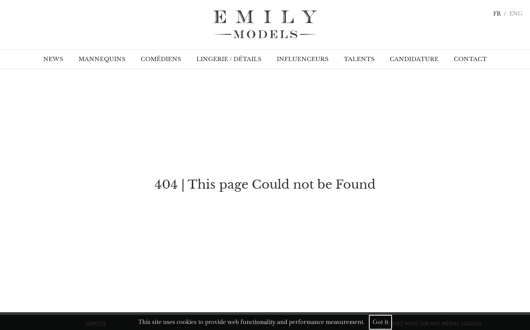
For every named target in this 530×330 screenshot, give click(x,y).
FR (497, 14)
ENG (515, 14)
